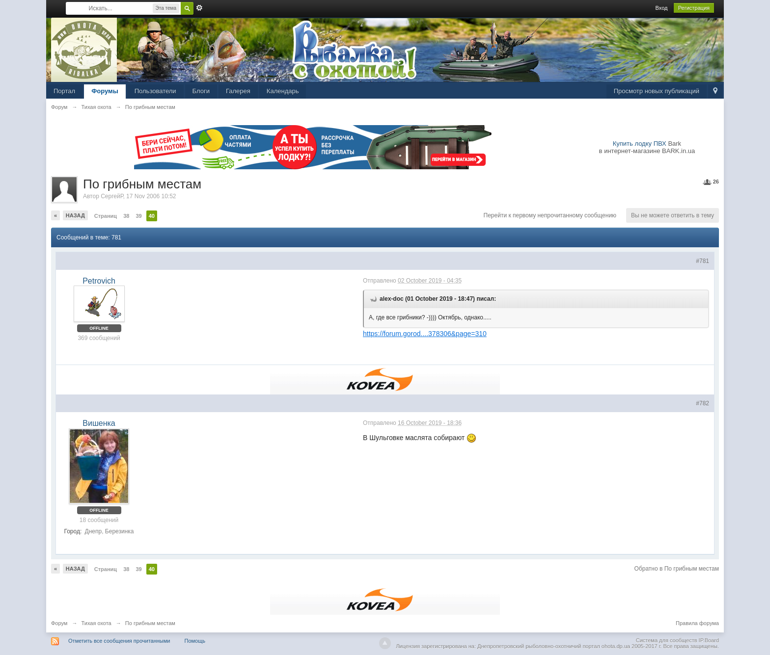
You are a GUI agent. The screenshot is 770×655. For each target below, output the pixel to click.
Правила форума (697, 623)
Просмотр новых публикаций (656, 91)
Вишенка (98, 423)
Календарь (283, 91)
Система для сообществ (666, 640)
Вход (662, 8)
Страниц (105, 216)
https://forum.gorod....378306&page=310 (425, 334)
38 (126, 216)
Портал (64, 91)
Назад (75, 215)
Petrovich (98, 281)
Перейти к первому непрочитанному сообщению (550, 215)
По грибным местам (150, 623)
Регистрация (694, 8)
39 (138, 216)
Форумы (104, 91)
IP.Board (709, 640)
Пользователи (155, 91)
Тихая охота (96, 623)
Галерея (238, 91)
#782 (702, 403)
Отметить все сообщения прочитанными (119, 641)
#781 (702, 261)
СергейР (112, 196)
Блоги (201, 91)
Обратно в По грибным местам (676, 568)
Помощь (195, 641)
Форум (59, 623)
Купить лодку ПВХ (639, 143)
